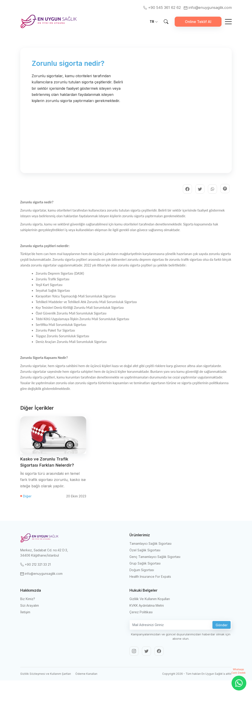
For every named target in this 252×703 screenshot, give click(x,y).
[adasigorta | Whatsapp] (212, 189)
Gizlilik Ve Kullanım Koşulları (149, 599)
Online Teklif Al (198, 21)
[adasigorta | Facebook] (187, 189)
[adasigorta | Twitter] (199, 189)
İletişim (25, 612)
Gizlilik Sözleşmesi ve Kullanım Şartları (45, 673)
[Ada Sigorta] (48, 21)
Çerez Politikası (141, 612)
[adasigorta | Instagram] (134, 651)
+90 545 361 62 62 (162, 7)
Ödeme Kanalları (86, 673)
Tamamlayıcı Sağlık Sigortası (150, 543)
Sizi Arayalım (29, 605)
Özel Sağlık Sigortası (144, 550)
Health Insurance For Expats (150, 576)
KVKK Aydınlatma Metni (146, 605)
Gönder (221, 625)
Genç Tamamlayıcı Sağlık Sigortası (154, 557)
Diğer (27, 496)
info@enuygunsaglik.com (208, 7)
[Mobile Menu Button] (228, 22)
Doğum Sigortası (141, 570)
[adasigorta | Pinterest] (224, 188)
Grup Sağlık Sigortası (145, 563)
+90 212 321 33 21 (35, 564)
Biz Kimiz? (27, 599)
